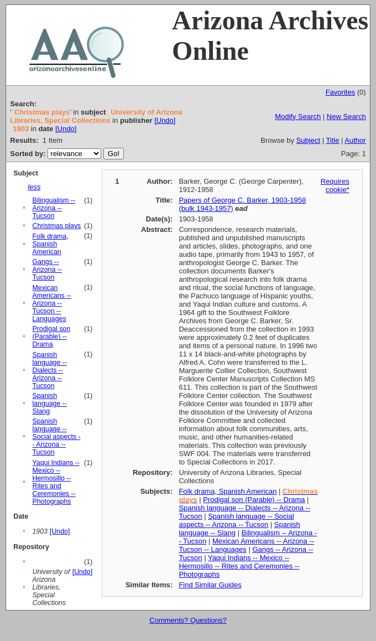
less (34, 187)
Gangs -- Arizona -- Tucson (47, 269)
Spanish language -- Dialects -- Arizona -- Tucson (49, 370)
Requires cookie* (335, 185)
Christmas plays (56, 226)
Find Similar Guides (210, 585)
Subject (308, 140)
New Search (346, 116)
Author (354, 140)
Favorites (340, 92)
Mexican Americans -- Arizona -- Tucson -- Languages (51, 303)
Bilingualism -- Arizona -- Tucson (53, 208)
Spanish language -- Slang (49, 403)
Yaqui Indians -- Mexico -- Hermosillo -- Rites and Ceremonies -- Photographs (56, 482)
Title (332, 140)
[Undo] (164, 120)
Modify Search (298, 116)
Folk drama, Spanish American (50, 244)
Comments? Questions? (187, 620)
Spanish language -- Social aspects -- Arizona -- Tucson (56, 436)
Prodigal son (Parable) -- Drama (51, 336)
